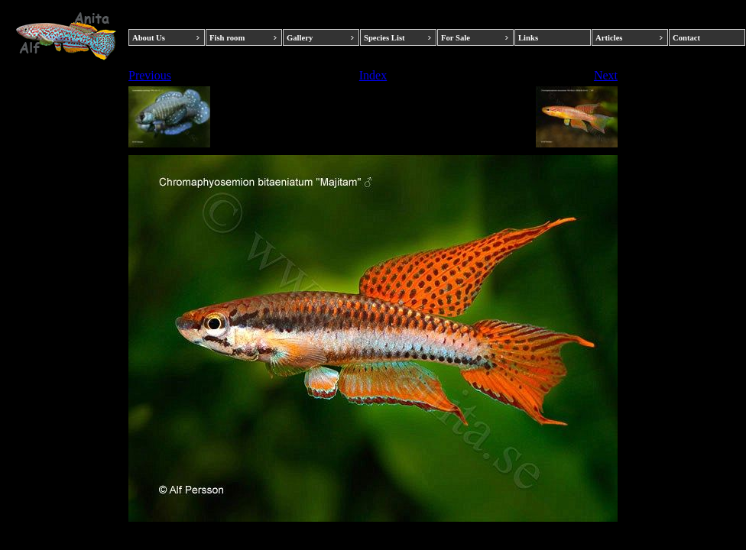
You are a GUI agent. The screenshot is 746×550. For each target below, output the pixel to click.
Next (606, 75)
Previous (149, 75)
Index (373, 75)
